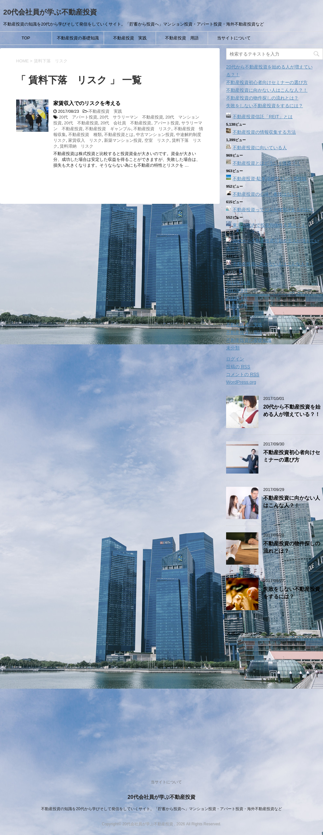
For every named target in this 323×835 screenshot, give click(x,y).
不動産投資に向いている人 (260, 147)
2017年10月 (238, 282)
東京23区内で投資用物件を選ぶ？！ (269, 225)
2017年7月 (237, 305)
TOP (26, 38)
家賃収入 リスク (85, 140)
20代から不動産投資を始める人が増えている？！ (291, 410)
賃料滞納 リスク (76, 146)
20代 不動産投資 (81, 122)
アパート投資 (166, 122)
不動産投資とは (118, 134)
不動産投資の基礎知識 (78, 38)
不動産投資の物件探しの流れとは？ (262, 97)
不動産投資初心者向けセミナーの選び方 (266, 82)
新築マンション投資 (123, 140)
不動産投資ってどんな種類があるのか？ (273, 209)
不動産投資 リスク (152, 128)
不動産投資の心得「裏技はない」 (266, 194)
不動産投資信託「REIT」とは (263, 116)
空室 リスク (157, 140)
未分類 (233, 347)
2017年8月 (237, 298)
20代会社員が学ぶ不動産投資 (50, 12)
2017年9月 (237, 290)
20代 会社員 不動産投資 (125, 122)
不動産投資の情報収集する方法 (264, 132)
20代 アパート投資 (78, 117)
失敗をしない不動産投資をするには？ (264, 105)
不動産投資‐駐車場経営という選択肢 (270, 178)
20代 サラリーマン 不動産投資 (131, 117)
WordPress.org (241, 382)
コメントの (242, 374)
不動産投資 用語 (182, 38)
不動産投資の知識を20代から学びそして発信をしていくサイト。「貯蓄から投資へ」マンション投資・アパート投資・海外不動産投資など (161, 809)
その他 (233, 316)
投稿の (238, 367)
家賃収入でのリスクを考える (86, 103)
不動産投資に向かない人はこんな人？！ (266, 90)
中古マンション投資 (155, 134)
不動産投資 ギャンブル (108, 128)
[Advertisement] (274, 701)
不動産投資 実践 (130, 38)
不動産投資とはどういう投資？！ (266, 163)
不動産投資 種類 (85, 134)
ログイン (235, 358)
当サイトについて (234, 38)
